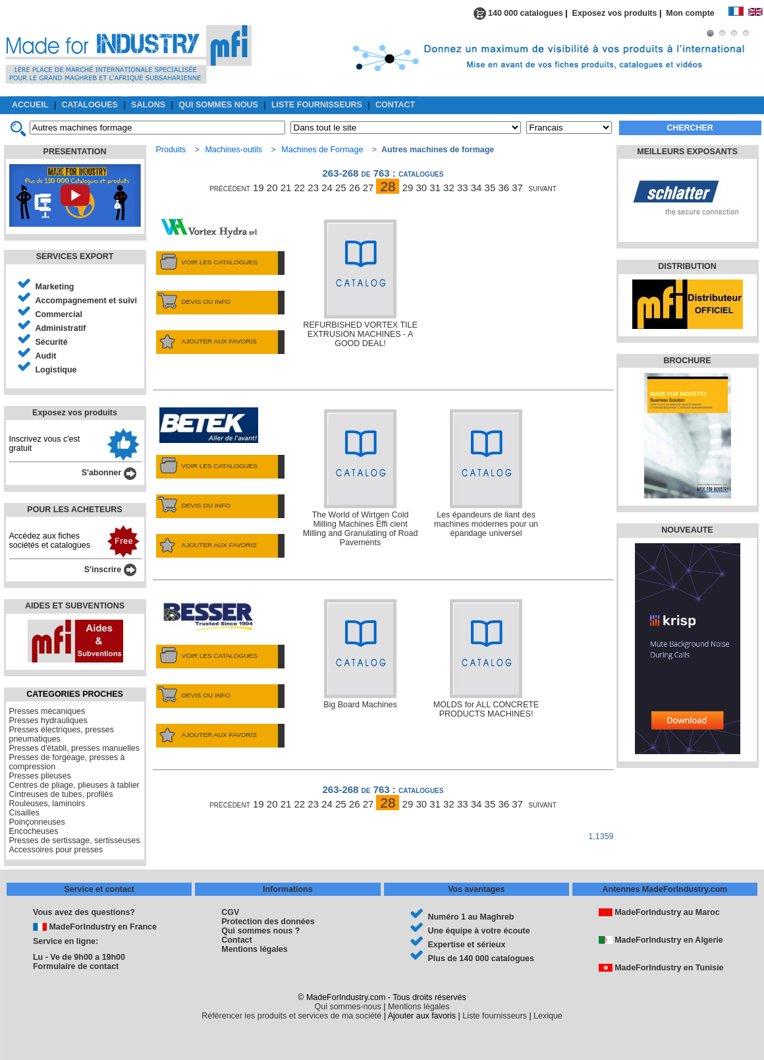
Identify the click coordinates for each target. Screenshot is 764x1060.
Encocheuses (34, 831)
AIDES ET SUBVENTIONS (74, 605)
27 (368, 187)
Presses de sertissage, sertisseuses (74, 840)
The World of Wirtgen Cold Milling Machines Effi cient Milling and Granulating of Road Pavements (360, 478)
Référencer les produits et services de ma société (291, 1015)
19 (258, 187)
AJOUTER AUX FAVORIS (206, 341)
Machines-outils (233, 149)
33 (462, 187)
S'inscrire (110, 569)
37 (517, 187)
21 (286, 187)
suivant (542, 187)
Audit (46, 356)
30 (421, 187)
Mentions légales (254, 949)
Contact (236, 940)
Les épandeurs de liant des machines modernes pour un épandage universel (486, 473)
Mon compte (697, 13)
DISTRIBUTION (687, 266)
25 (340, 187)
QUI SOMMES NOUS (218, 104)
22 (300, 187)
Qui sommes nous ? (260, 930)
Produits (171, 149)
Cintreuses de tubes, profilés (61, 794)
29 (408, 187)
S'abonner (109, 472)
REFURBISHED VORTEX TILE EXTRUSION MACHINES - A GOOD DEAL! (360, 284)
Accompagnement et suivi (87, 300)
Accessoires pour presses (56, 849)
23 (313, 187)
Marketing (55, 286)
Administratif (61, 328)
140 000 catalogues (518, 13)
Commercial (59, 314)
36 (503, 187)
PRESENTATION (75, 151)
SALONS (148, 104)
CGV (230, 912)
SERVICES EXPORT (75, 256)
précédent (229, 187)
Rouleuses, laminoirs (47, 803)
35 (490, 187)
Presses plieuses (40, 775)
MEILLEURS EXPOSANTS (687, 151)
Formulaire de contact (76, 966)
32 (448, 187)
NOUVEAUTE (687, 530)
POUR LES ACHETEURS (74, 509)
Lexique (547, 1015)
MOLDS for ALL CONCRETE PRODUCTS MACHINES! (486, 659)
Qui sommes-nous (348, 1006)
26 (354, 187)
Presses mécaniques (47, 711)
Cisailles (24, 812)
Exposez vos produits (614, 13)
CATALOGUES (90, 104)
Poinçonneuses (37, 822)
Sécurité (52, 342)
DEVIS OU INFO (193, 302)
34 (476, 187)
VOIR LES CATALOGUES (207, 262)
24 (327, 187)
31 (435, 187)
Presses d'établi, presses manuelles (74, 748)
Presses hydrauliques (48, 720)
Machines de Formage (322, 149)
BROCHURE (687, 360)
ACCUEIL (30, 104)
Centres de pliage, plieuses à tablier (74, 785)
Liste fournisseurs (494, 1015)
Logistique (56, 369)
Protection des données (267, 921)
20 (272, 187)
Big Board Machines (360, 654)
